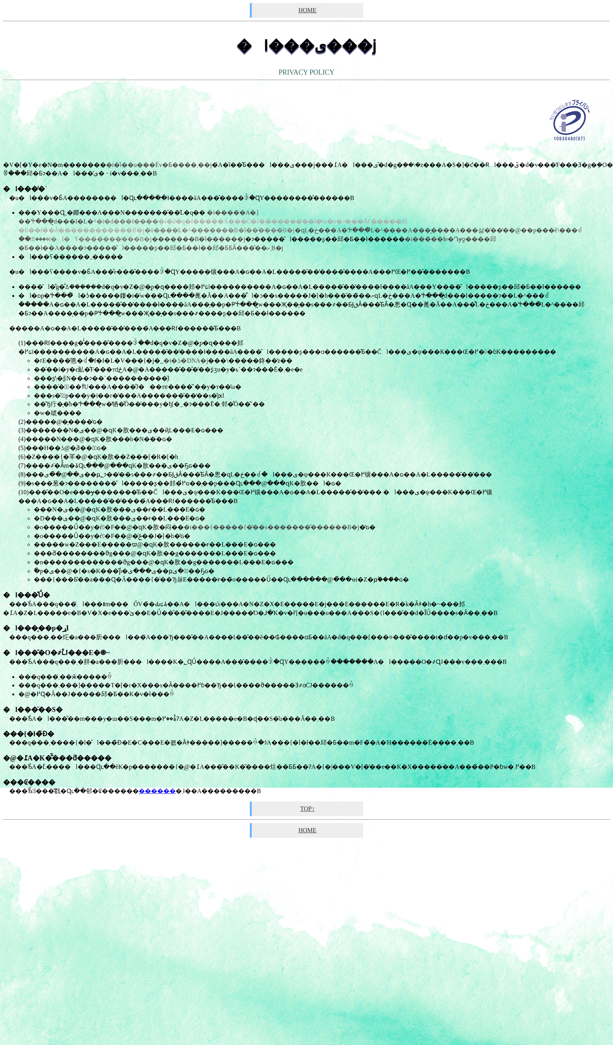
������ (157, 791)
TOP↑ (307, 808)
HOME (307, 10)
